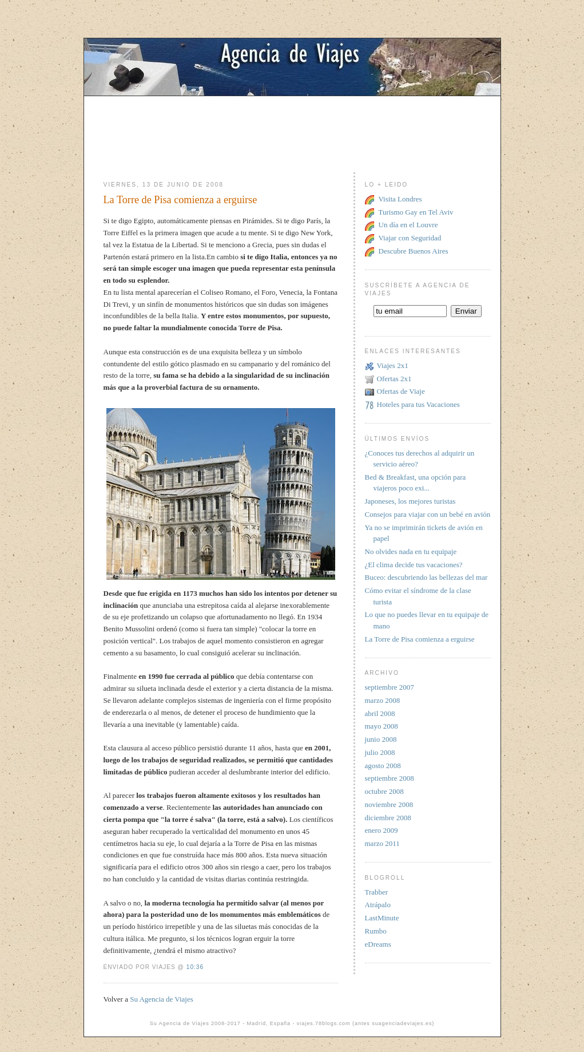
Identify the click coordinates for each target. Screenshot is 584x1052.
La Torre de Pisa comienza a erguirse (180, 199)
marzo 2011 (382, 843)
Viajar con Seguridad (410, 238)
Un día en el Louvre (408, 224)
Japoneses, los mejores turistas (410, 501)
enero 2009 (381, 830)
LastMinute (382, 917)
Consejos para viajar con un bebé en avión (428, 514)
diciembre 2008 (388, 817)
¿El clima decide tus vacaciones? (414, 564)
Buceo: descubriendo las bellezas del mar (426, 577)
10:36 (195, 967)
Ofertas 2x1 (394, 378)
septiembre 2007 (389, 687)
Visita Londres (400, 199)
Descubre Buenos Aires (413, 251)
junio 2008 (381, 739)
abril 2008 (380, 713)
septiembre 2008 (389, 778)
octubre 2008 (384, 791)
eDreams (378, 944)
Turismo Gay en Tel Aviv (416, 212)
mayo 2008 (381, 726)
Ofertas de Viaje (401, 391)
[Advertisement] (292, 122)
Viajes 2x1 (392, 365)
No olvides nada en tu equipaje (411, 551)
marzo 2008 (382, 700)
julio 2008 (380, 752)
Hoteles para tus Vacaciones (418, 404)
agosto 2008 (383, 765)
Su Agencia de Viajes (161, 999)
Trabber (376, 892)
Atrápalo (378, 904)
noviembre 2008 (389, 804)
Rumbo (376, 931)
